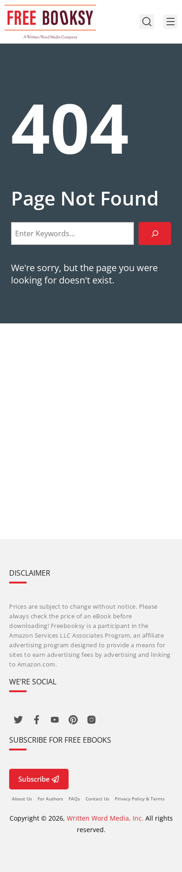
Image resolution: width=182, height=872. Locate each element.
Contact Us (97, 798)
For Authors (50, 798)
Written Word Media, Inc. (105, 818)
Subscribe (38, 778)
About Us (22, 798)
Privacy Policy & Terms (140, 798)
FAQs (74, 798)
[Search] (155, 233)
